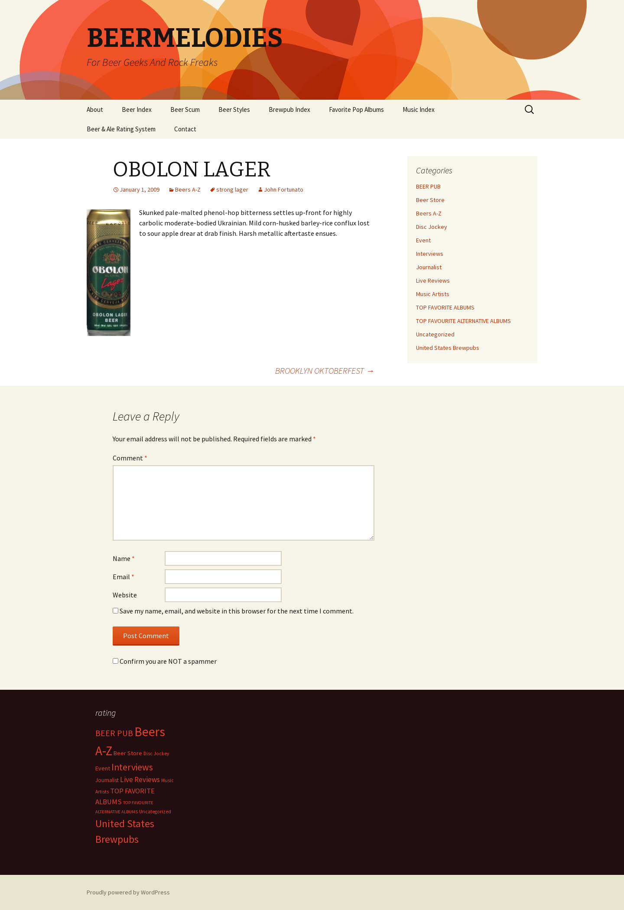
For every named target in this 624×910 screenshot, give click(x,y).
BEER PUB (428, 186)
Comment (130, 457)
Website (125, 594)
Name (124, 558)
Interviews (429, 254)
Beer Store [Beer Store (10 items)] (128, 753)
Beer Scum (185, 109)
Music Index (419, 109)
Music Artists (432, 294)
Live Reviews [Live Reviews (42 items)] (140, 779)
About (95, 109)
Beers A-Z (188, 189)
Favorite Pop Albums (356, 109)
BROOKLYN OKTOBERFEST (324, 370)
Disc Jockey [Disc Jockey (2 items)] (156, 753)
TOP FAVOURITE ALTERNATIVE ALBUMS (463, 321)
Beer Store (430, 200)
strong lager (232, 189)
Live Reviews (433, 280)
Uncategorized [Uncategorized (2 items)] (155, 812)
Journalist (429, 267)
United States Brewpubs (447, 348)
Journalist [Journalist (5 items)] (107, 780)
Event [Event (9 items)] (102, 768)
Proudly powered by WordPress (128, 892)
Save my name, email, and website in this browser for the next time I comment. (237, 611)
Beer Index (137, 109)
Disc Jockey (431, 227)
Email (123, 576)
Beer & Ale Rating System (121, 129)
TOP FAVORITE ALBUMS (445, 307)
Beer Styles (234, 109)
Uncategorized (435, 334)
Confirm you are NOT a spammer (165, 661)
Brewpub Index (289, 109)
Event (423, 240)
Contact (185, 129)
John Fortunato (283, 189)
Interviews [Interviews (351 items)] (132, 767)
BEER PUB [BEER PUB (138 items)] (114, 733)
